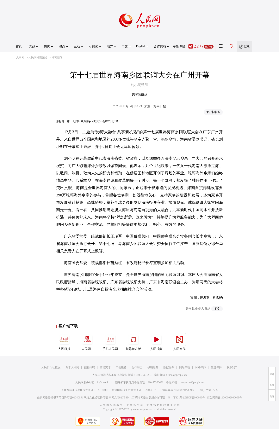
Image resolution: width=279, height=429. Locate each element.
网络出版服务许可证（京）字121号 (161, 397)
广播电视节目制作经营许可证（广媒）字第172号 (189, 390)
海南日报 (159, 106)
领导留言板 (133, 342)
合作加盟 (137, 367)
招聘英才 (105, 367)
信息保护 (216, 367)
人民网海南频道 (37, 57)
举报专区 (179, 46)
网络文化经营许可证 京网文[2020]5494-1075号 (111, 397)
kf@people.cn (104, 382)
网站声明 (184, 367)
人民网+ (87, 342)
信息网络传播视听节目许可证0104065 (59, 397)
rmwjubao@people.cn (192, 382)
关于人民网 (72, 367)
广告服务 (121, 367)
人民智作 (179, 342)
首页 (19, 46)
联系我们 (232, 367)
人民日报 (64, 342)
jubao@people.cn (177, 375)
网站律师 (200, 367)
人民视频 (156, 342)
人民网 (20, 57)
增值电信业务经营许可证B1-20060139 (134, 390)
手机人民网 (110, 342)
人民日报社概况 (50, 367)
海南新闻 (57, 57)
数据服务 (168, 367)
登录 (247, 46)
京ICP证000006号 (194, 397)
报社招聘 (89, 367)
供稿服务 (152, 367)
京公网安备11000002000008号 (224, 397)
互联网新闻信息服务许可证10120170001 (84, 390)
